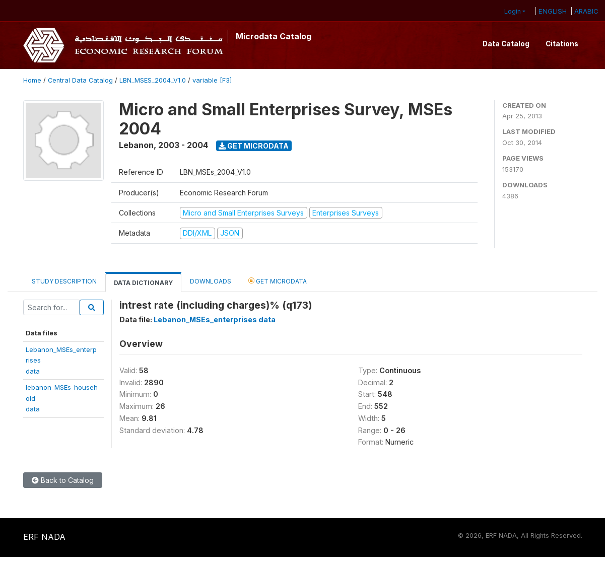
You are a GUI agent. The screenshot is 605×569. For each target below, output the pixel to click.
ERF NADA (44, 537)
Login (512, 11)
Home (32, 80)
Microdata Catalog (273, 36)
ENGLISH (553, 11)
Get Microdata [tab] (277, 280)
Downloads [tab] (210, 281)
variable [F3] (212, 80)
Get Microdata (254, 145)
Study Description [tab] (64, 281)
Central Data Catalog (80, 80)
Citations (562, 44)
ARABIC (586, 11)
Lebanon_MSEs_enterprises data (215, 319)
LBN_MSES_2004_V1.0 (152, 80)
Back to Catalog (63, 480)
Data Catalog (506, 44)
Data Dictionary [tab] (143, 283)
